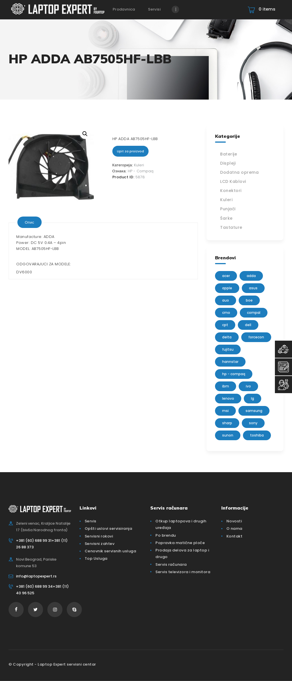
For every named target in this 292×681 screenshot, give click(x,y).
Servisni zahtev (100, 543)
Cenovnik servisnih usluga (110, 551)
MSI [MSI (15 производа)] (225, 410)
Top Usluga (96, 558)
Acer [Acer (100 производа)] (226, 275)
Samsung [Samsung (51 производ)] (254, 410)
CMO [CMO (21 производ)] (226, 312)
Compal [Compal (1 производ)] (253, 312)
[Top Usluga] (283, 349)
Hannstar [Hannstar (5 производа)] (230, 361)
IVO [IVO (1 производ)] (248, 386)
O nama (234, 528)
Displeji (228, 163)
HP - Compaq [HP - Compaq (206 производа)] (233, 373)
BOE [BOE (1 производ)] (249, 300)
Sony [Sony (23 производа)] (253, 423)
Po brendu (165, 535)
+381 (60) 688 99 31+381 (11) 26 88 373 (42, 544)
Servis (90, 521)
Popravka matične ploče (180, 542)
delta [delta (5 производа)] (227, 337)
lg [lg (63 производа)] (252, 398)
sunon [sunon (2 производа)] (227, 435)
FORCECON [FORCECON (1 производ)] (256, 337)
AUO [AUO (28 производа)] (225, 300)
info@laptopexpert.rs (36, 576)
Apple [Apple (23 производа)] (227, 288)
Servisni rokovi (99, 536)
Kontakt (234, 536)
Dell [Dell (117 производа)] (248, 324)
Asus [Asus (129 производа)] (253, 288)
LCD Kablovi (233, 181)
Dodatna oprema (239, 172)
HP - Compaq (140, 171)
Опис (29, 222)
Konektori (231, 190)
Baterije (228, 154)
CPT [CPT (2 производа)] (225, 324)
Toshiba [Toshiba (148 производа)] (257, 435)
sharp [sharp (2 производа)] (227, 423)
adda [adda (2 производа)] (251, 275)
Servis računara (171, 564)
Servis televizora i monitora (182, 572)
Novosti (234, 521)
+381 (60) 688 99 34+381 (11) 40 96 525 (42, 590)
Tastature (231, 227)
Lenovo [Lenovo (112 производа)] (228, 398)
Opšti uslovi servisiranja (108, 528)
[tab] (29, 222)
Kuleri (139, 165)
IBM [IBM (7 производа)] (225, 386)
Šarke (226, 218)
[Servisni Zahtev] (283, 366)
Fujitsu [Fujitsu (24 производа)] (228, 349)
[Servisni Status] (283, 384)
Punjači (228, 209)
